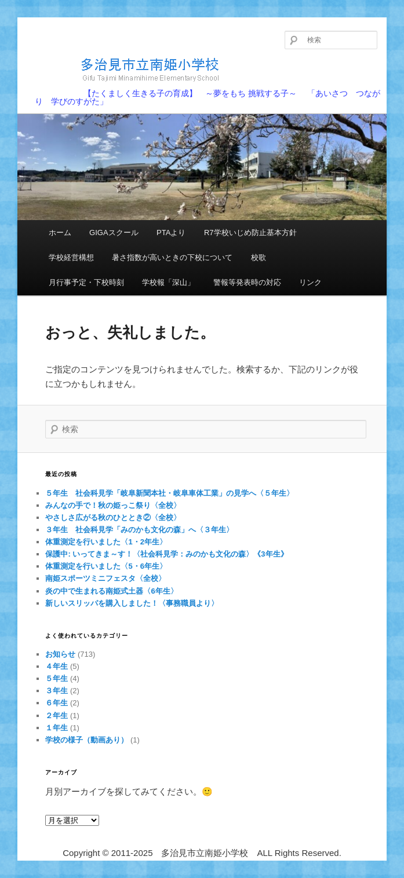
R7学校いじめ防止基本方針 (250, 232)
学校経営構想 (71, 257)
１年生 (56, 727)
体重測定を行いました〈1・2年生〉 (105, 541)
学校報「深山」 (168, 282)
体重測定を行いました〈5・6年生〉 (105, 566)
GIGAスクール (114, 232)
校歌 (258, 257)
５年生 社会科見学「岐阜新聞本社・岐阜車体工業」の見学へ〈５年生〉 (169, 493)
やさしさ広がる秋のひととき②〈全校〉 (113, 517)
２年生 (56, 715)
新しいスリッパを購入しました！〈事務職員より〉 (132, 603)
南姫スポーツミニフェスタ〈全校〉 (105, 578)
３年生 (56, 690)
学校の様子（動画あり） (86, 740)
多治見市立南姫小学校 (130, 69)
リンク (310, 282)
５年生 (56, 678)
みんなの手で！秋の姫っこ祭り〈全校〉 (113, 505)
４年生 (56, 666)
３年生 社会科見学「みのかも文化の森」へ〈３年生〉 (139, 529)
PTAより (170, 232)
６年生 (56, 702)
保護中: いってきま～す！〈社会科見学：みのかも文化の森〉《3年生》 (166, 554)
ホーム (60, 232)
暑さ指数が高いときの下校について (172, 257)
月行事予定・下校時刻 (86, 282)
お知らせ (60, 654)
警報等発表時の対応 (247, 282)
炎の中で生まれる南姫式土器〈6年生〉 (111, 591)
